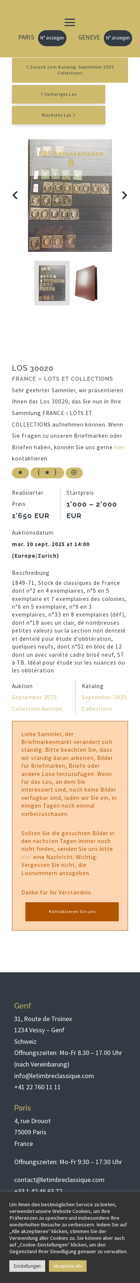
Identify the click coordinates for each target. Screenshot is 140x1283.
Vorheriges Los (60, 94)
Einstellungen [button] (27, 1266)
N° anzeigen (52, 38)
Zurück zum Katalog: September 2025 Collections (70, 70)
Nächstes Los (56, 115)
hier (119, 447)
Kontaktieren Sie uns (72, 911)
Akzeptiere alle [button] (67, 1266)
